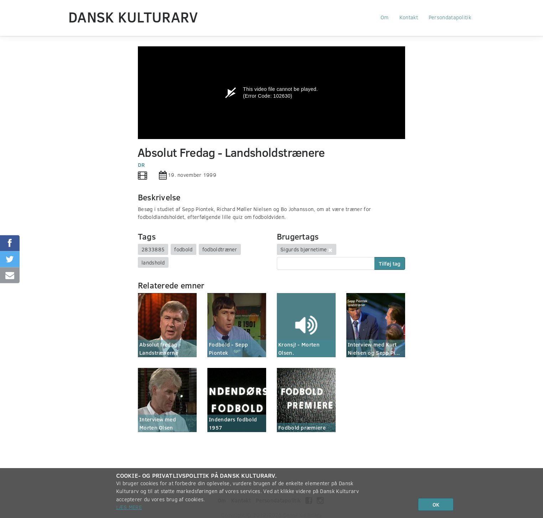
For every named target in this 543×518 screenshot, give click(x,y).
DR (141, 164)
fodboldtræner (219, 249)
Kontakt (408, 17)
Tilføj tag (389, 263)
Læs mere (129, 507)
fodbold (183, 249)
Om (385, 17)
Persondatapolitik (450, 17)
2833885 (153, 249)
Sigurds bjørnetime (303, 249)
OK (436, 504)
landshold (153, 262)
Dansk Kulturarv (133, 17)
